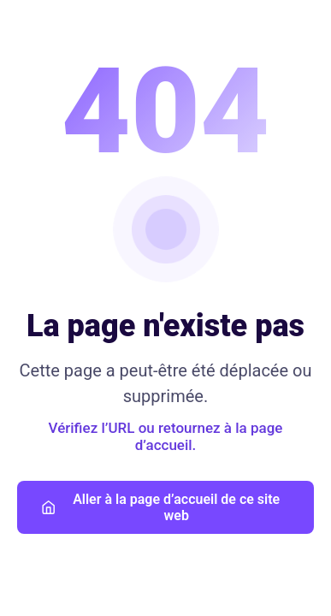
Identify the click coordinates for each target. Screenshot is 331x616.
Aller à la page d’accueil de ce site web (160, 507)
